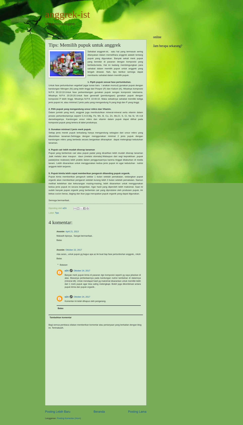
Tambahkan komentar (60, 317)
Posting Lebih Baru (57, 411)
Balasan (64, 265)
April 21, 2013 (72, 231)
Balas (59, 240)
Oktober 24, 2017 (82, 270)
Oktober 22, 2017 (73, 250)
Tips (57, 213)
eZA (67, 270)
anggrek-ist (67, 14)
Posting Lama (137, 411)
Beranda (99, 411)
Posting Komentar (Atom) (69, 418)
